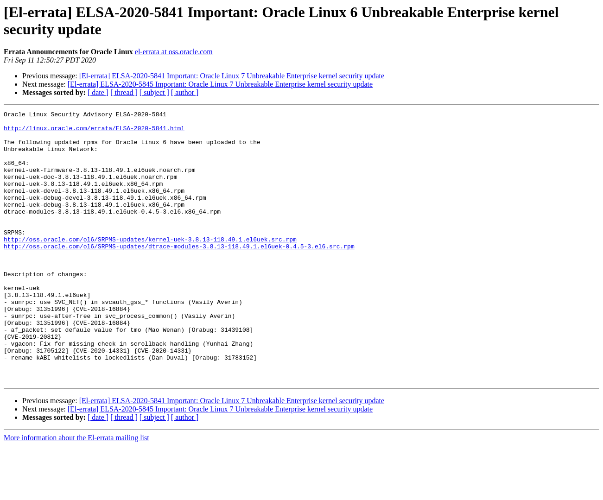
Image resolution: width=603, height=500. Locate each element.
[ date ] (98, 92)
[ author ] (185, 92)
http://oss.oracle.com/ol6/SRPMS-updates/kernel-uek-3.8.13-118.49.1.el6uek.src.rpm (150, 265)
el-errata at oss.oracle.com (174, 52)
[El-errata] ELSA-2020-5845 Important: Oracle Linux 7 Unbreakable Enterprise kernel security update (220, 84)
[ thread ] (124, 92)
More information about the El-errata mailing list (76, 492)
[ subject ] (154, 92)
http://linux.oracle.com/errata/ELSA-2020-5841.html (94, 132)
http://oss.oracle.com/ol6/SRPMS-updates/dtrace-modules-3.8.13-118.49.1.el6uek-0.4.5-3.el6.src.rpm (179, 274)
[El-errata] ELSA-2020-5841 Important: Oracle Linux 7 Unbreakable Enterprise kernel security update (231, 76)
